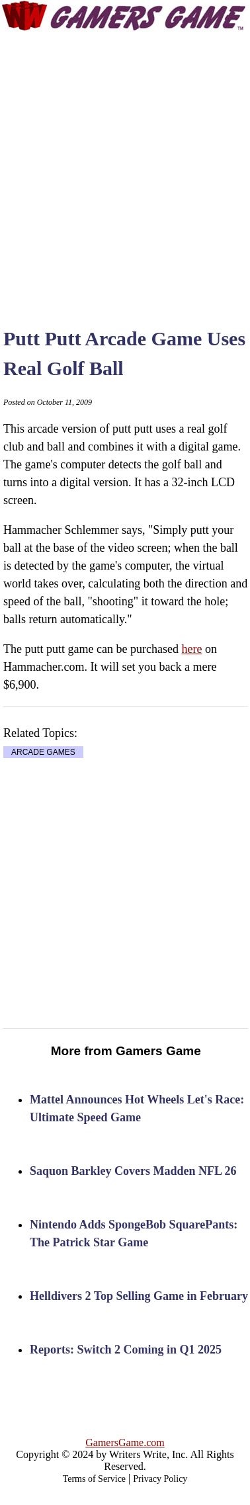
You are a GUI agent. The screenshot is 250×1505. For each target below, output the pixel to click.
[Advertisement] (124, 167)
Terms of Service (94, 1479)
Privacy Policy (160, 1479)
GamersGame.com (125, 1442)
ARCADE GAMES (43, 752)
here (191, 649)
